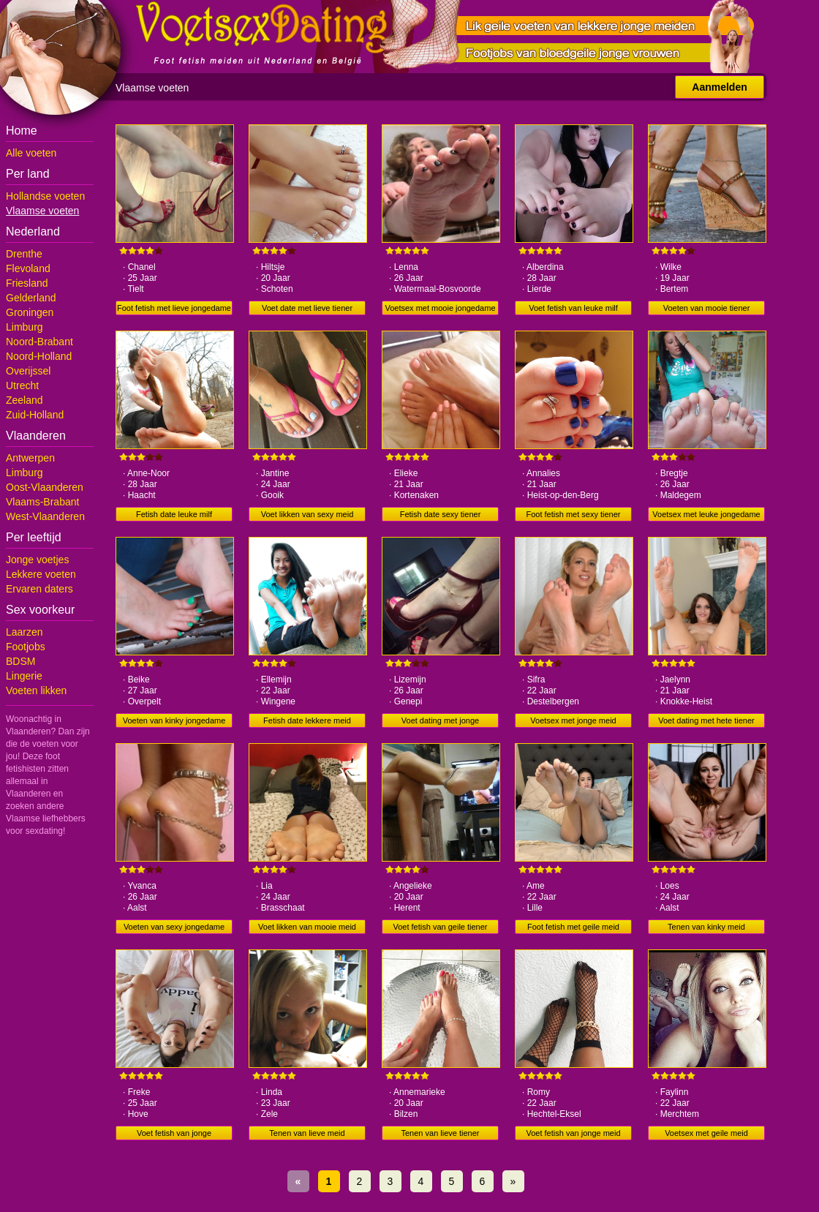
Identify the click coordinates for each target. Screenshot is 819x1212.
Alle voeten (31, 153)
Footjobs (25, 646)
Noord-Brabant (39, 341)
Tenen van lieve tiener (440, 1133)
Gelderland (31, 298)
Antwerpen (30, 458)
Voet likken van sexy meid (307, 514)
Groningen (29, 312)
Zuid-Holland (35, 415)
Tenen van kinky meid (706, 926)
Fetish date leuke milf (174, 514)
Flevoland (28, 268)
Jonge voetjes (37, 559)
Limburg (24, 327)
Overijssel (28, 371)
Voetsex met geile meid (706, 1133)
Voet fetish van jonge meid (573, 1133)
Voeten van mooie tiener (706, 308)
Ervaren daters (39, 589)
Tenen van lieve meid (306, 1133)
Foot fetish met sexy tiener (573, 514)
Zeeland (24, 400)
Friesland (27, 283)
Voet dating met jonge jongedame (440, 722)
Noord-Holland (39, 356)
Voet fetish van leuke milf (573, 308)
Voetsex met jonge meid (573, 720)
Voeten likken (36, 690)
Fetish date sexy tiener (440, 514)
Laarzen (24, 632)
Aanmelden (719, 87)
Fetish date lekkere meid (307, 720)
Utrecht (22, 385)
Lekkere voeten (41, 574)
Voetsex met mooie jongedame (440, 308)
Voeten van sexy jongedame (174, 926)
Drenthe (24, 254)
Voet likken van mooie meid (307, 926)
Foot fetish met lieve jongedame (174, 308)
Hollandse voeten (45, 196)
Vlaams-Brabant (42, 502)
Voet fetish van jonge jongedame (174, 1134)
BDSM (20, 661)
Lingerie (24, 676)
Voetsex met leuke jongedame (706, 514)
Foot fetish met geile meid (573, 926)
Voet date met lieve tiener (307, 308)
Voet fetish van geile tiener (440, 926)
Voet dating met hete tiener (706, 720)
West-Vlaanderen (45, 516)
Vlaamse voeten (42, 211)
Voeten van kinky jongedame (174, 720)
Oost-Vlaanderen (44, 487)
